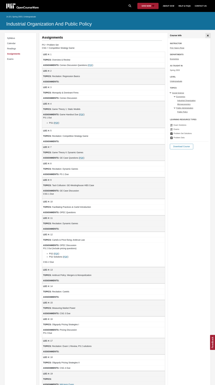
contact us (201, 6)
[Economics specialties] (175, 97)
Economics (174, 59)
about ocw (168, 6)
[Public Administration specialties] (175, 108)
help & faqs (184, 6)
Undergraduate (176, 81)
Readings (11, 48)
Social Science (178, 93)
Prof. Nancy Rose (177, 48)
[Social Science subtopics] (171, 93)
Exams (10, 59)
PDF (90, 65)
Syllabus (11, 38)
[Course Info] (208, 35)
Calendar (11, 43)
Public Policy (182, 112)
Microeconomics (184, 104)
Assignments (13, 54)
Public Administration (184, 108)
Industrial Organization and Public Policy (49, 24)
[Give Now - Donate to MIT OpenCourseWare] (148, 6)
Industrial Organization (186, 101)
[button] (181, 146)
